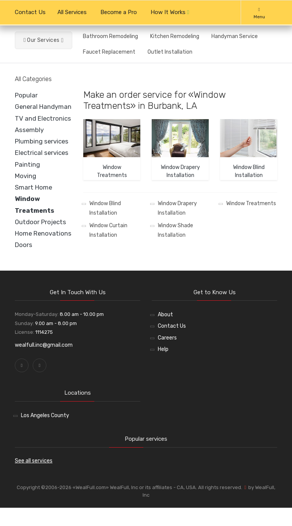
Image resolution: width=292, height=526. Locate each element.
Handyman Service (234, 36)
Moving (25, 176)
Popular (26, 95)
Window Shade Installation (175, 230)
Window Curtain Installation (108, 230)
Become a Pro (118, 12)
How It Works (170, 12)
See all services (33, 460)
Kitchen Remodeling (174, 36)
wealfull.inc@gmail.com (44, 345)
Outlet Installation (170, 52)
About (165, 314)
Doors (23, 245)
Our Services (41, 40)
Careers (167, 338)
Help (163, 349)
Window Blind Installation (105, 208)
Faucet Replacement (109, 52)
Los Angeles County (45, 415)
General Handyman (43, 106)
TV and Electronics (43, 118)
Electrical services (41, 152)
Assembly (29, 130)
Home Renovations (43, 233)
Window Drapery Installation (177, 208)
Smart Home (33, 187)
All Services (72, 12)
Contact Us (30, 12)
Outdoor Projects (40, 222)
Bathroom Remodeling (110, 36)
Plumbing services (41, 141)
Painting (27, 164)
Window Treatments (251, 203)
